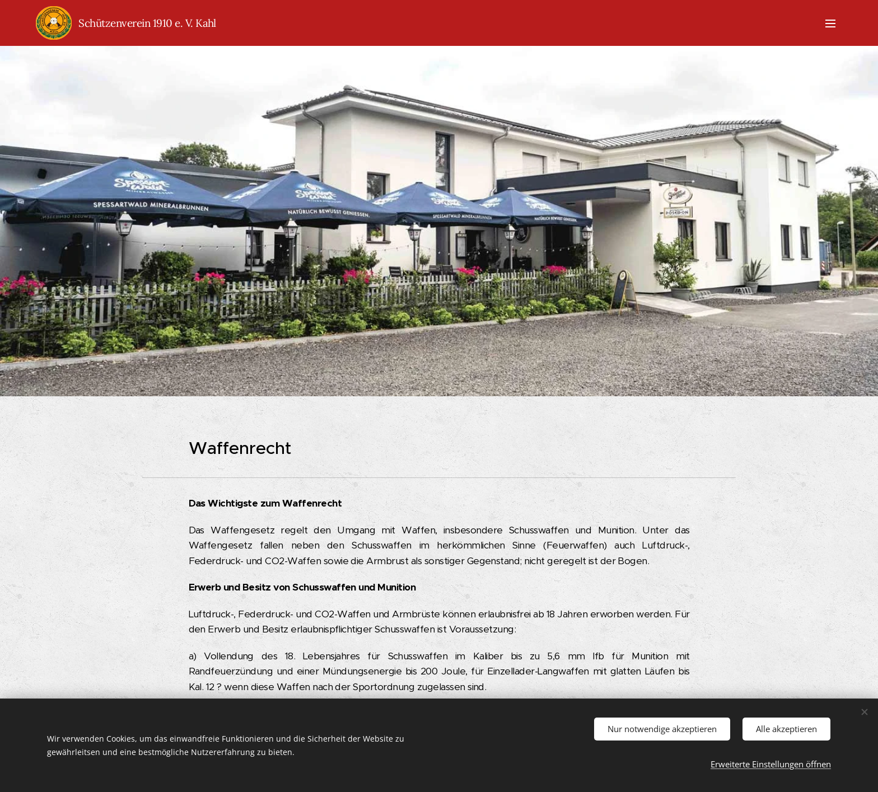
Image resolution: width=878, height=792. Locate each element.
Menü (830, 23)
